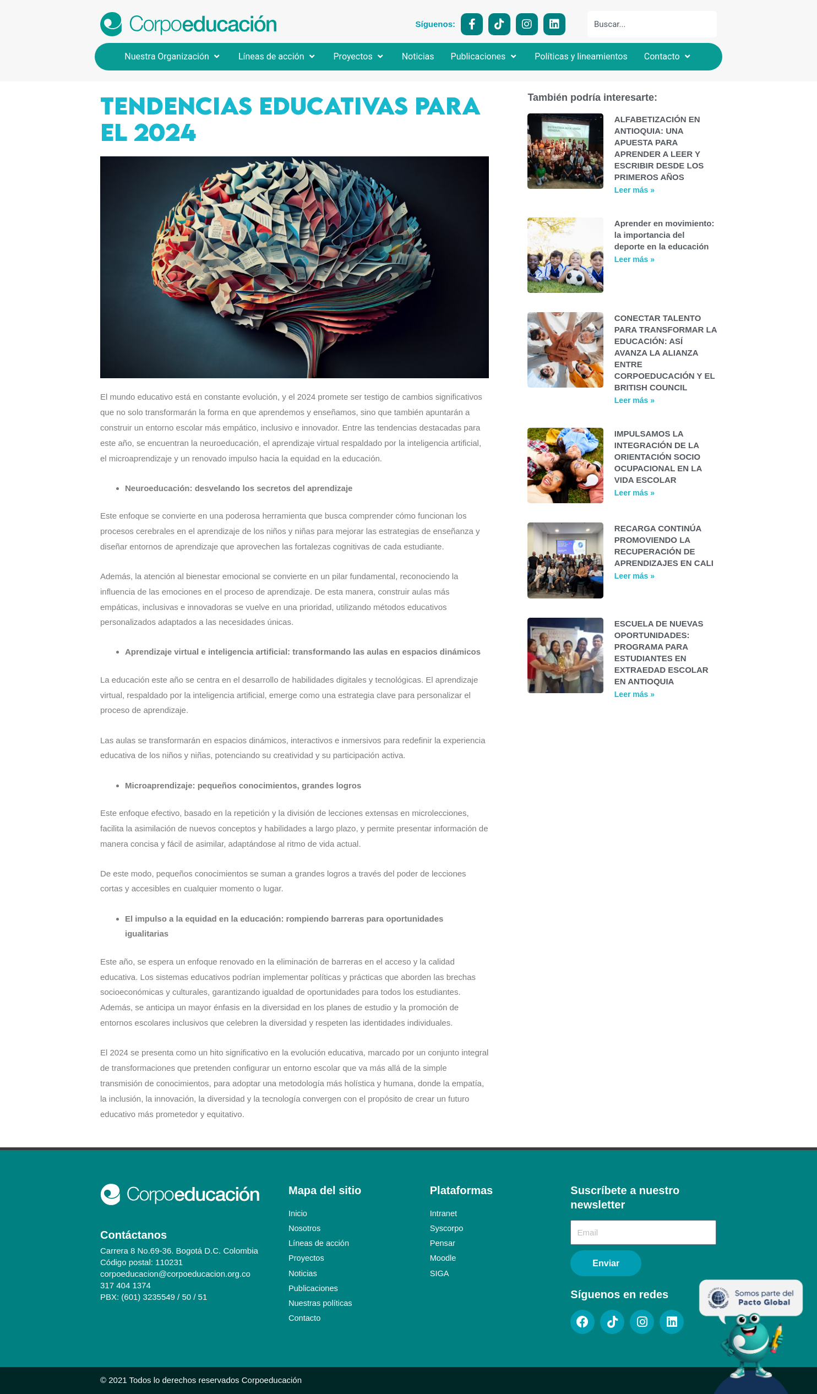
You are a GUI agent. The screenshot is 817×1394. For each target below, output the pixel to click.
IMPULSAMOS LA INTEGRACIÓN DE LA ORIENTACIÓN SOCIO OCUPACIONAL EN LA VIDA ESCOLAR (658, 456)
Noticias (303, 1272)
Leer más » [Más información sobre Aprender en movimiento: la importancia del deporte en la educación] (634, 259)
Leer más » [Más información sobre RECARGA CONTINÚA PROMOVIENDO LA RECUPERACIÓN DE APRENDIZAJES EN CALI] (634, 575)
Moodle (443, 1257)
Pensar (443, 1243)
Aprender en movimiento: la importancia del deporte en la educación (664, 235)
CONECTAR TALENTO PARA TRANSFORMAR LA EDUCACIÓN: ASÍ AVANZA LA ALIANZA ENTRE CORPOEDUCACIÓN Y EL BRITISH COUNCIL (665, 352)
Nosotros (305, 1228)
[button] (173, 56)
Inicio (298, 1213)
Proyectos (306, 1257)
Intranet (444, 1213)
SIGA (440, 1272)
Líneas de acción (319, 1243)
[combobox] (652, 24)
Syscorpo (447, 1228)
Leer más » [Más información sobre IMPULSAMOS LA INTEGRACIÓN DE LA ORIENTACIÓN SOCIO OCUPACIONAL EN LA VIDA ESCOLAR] (634, 492)
